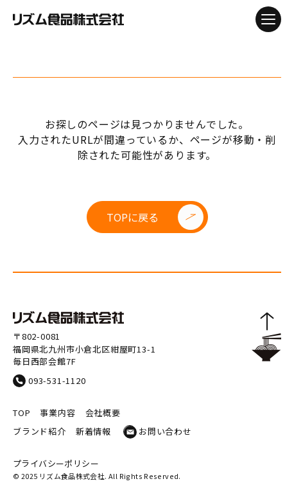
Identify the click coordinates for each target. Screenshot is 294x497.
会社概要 (103, 412)
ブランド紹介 (39, 431)
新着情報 (93, 431)
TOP (21, 412)
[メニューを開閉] (268, 19)
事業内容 (57, 412)
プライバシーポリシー (56, 463)
